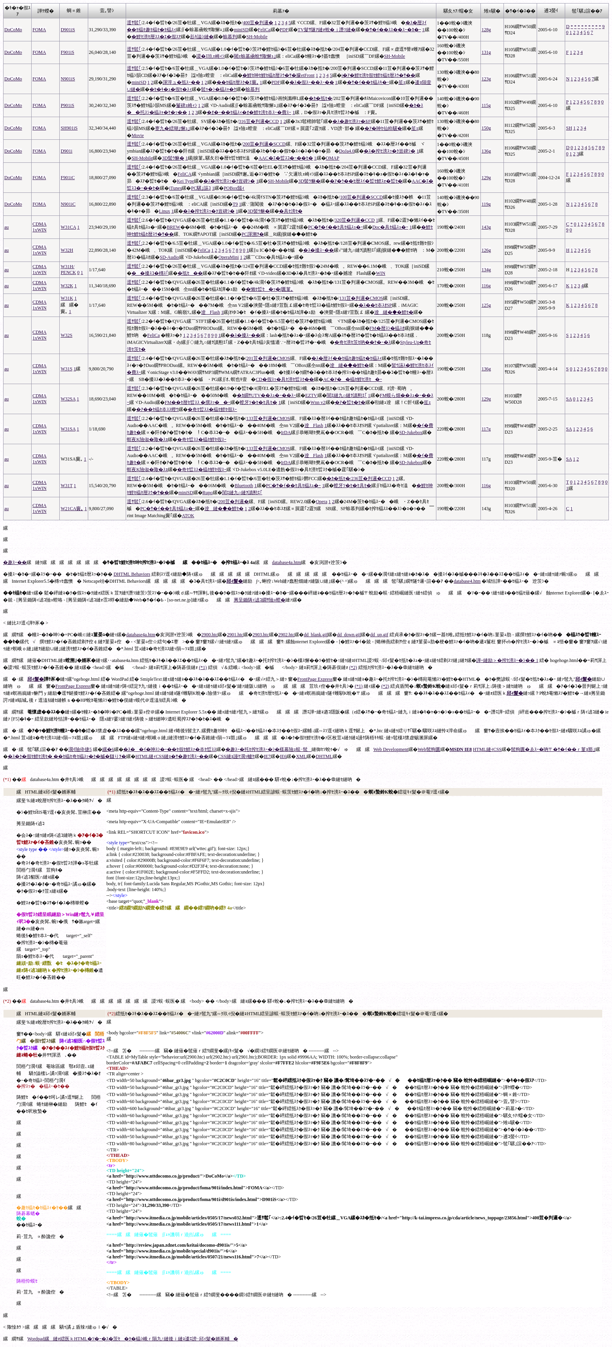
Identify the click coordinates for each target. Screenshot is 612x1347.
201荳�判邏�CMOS (268, 358)
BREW (173, 227)
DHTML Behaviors (132, 574)
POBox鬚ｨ (234, 188)
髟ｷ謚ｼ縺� (201, 36)
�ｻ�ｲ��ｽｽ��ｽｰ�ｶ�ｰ (393, 29)
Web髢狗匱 (429, 749)
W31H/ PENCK (68, 269)
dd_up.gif (379, 634)
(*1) (203, 667)
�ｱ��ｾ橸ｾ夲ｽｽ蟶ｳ (157, 409)
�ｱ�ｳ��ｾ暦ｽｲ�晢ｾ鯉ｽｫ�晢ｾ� (366, 181)
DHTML (324, 756)
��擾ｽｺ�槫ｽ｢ (150, 273)
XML (301, 756)
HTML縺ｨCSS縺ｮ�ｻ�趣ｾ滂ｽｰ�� (171, 756)
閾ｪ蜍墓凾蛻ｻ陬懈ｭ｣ (255, 56)
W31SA (67, 429)
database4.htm (467, 581)
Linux (164, 211)
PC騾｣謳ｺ (201, 188)
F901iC (67, 177)
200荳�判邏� (233, 501)
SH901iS (68, 128)
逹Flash (210, 312)
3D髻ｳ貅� (173, 158)
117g (486, 429)
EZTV (311, 395)
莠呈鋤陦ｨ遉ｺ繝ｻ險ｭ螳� (259, 600)
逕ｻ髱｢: (134, 243)
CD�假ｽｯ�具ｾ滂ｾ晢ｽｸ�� (285, 379)
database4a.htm (286, 562)
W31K (66, 298)
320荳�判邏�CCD (354, 220)
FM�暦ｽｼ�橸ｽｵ (387, 328)
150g (486, 128)
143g (486, 227)
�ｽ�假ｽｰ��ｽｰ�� (312, 82)
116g (486, 285)
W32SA (67, 399)
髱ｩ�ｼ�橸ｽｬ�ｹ (218, 89)
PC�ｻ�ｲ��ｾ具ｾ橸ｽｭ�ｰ (335, 227)
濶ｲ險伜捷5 (80, 749)
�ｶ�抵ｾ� (320, 98)
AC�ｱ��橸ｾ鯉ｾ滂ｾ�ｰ (352, 379)
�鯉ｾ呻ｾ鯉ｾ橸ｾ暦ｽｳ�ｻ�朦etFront (278, 75)
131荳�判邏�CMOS (361, 298)
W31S (66, 369)
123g (486, 79)
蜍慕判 (230, 36)
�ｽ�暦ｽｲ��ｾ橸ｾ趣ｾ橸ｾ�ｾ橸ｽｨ (346, 358)
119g (486, 204)
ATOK (188, 515)
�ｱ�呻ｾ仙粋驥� (383, 128)
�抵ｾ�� (190, 273)
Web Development (391, 749)
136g (486, 151)
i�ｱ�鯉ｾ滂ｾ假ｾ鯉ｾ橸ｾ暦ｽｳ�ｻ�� (378, 75)
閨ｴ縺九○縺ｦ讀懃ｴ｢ (347, 395)
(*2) (353, 667)
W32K (66, 285)
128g (486, 29)
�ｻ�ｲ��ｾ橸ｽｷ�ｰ (368, 82)
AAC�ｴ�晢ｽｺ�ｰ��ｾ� (285, 158)
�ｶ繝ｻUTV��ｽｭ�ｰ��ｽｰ (266, 395)
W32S (66, 335)
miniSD (241, 29)
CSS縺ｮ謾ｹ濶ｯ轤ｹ (236, 756)
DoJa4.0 (347, 151)
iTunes (175, 188)
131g (486, 52)
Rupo (208, 492)
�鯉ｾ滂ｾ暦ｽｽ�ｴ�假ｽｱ (156, 36)
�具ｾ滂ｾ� (290, 211)
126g (486, 250)
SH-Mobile (256, 36)
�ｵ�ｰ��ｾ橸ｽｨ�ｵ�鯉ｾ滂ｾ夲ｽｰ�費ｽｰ (249, 112)
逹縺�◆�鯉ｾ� (393, 312)
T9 (235, 204)
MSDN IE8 (461, 749)
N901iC (67, 204)
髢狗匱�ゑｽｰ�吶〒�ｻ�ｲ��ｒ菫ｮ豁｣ (553, 749)
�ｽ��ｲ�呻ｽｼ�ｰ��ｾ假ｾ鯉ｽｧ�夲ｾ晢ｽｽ (169, 749)
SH (569, 128)
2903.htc (261, 634)
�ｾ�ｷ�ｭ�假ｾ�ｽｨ (170, 89)
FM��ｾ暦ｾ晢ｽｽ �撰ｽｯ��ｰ (197, 402)
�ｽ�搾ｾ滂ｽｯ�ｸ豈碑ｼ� (389, 151)
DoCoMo (13, 29)
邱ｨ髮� (234, 581)
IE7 (267, 756)
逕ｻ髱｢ (134, 22)
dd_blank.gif (315, 634)
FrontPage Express (315, 679)
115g (486, 105)
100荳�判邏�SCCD (361, 197)
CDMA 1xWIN (39, 227)
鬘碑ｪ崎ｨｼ (186, 105)
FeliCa (264, 29)
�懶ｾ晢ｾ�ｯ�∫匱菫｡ (269, 289)
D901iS (67, 29)
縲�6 (108, 749)
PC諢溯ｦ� (253, 234)
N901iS (67, 79)
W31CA (68, 227)
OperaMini (228, 257)
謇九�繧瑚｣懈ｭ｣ (172, 128)
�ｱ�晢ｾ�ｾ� (350, 402)
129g (486, 177)
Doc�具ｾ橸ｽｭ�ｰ (390, 227)
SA (569, 399)
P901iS (67, 105)
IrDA (286, 432)
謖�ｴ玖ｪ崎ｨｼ (210, 56)
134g (486, 269)
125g (486, 305)
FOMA (39, 29)
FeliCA (184, 174)
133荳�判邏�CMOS (268, 418)
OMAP (333, 158)
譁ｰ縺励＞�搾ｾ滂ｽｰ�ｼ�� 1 (507, 660)
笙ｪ (402, 82)
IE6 (283, 756)
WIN (380, 273)
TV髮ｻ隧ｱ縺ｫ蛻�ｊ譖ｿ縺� (327, 29)
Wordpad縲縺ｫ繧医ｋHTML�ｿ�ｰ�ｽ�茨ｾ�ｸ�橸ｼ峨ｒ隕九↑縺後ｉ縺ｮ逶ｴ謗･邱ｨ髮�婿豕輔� (132, 1339)
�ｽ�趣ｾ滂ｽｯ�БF (352, 121)
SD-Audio (169, 257)
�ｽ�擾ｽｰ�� (318, 250)
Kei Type (185, 181)
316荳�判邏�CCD (259, 121)
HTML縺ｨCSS (487, 749)
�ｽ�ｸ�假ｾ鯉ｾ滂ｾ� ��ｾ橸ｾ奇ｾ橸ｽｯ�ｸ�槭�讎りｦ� (67, 756)
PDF (284, 29)
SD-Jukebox (410, 432)
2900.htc (209, 634)
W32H (66, 250)
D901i (66, 151)
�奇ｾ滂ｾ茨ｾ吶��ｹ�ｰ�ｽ (362, 342)
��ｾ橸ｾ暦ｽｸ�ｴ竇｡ (238, 82)
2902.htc (286, 634)
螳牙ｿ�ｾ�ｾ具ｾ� (258, 402)
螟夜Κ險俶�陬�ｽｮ (147, 439)
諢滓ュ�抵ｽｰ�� (181, 82)
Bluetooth (244, 485)
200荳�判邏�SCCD (264, 144)
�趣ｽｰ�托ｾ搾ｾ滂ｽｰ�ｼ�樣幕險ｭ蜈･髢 (268, 749)
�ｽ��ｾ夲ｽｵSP (375, 305)
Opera (321, 501)
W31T (66, 485)
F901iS (67, 52)
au (6, 227)
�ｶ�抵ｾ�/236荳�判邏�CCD (359, 478)
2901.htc (235, 634)
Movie (138, 135)
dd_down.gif (349, 634)
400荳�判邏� (258, 22)
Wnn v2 (317, 402)
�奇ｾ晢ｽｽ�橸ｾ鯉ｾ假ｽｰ (212, 409)
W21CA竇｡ (71, 508)
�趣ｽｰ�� (15, 562)
